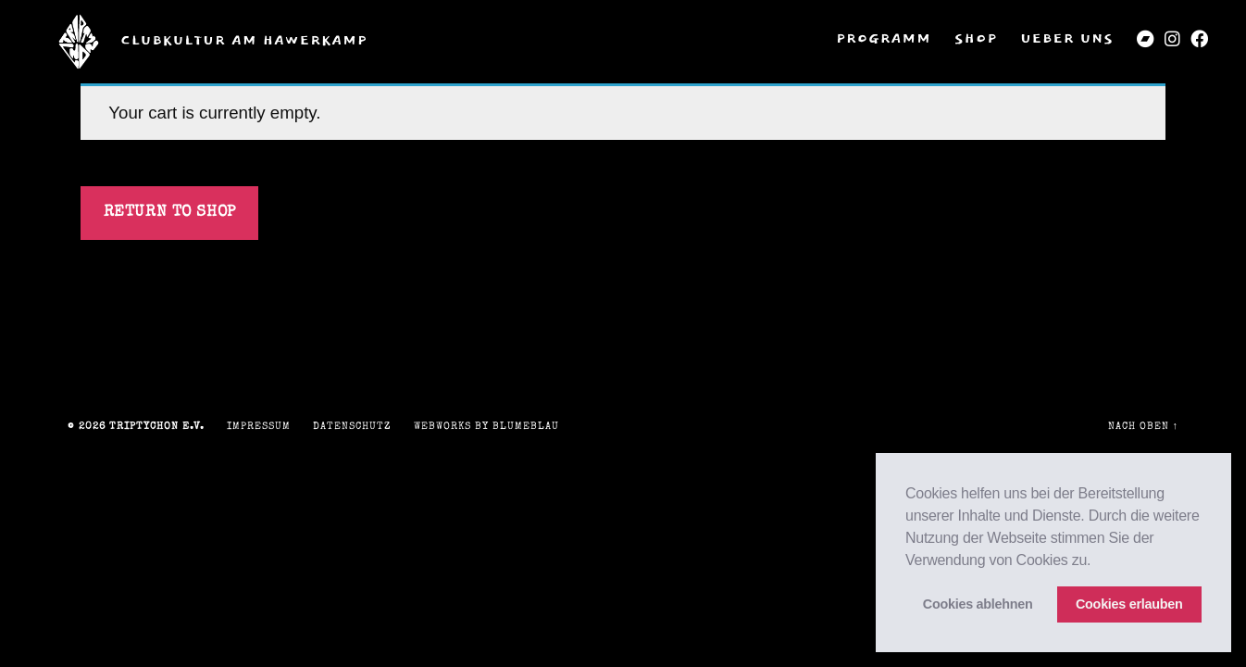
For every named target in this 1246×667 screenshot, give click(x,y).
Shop (975, 39)
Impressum (259, 427)
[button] (1097, 561)
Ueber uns (1067, 39)
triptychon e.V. (157, 427)
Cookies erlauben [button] (1129, 604)
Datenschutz (352, 427)
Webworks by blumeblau (486, 427)
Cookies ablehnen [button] (978, 604)
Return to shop (170, 212)
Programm (883, 39)
